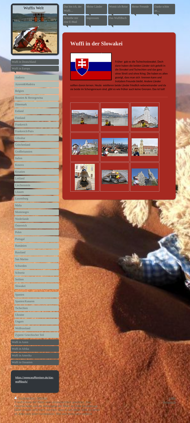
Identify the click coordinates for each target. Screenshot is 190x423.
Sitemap (42, 398)
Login (172, 398)
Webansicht (169, 402)
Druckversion (24, 398)
